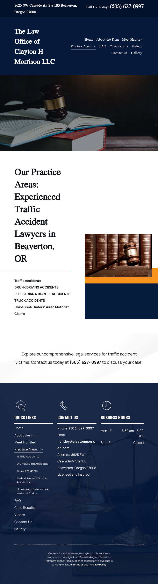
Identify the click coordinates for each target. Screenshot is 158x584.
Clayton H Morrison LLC (34, 56)
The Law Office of (27, 36)
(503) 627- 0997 (85, 362)
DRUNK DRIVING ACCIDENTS (36, 287)
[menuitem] (89, 39)
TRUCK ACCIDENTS (29, 300)
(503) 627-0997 (127, 6)
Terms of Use (80, 564)
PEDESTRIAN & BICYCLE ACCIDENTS (42, 294)
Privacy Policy (98, 564)
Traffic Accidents (27, 280)
